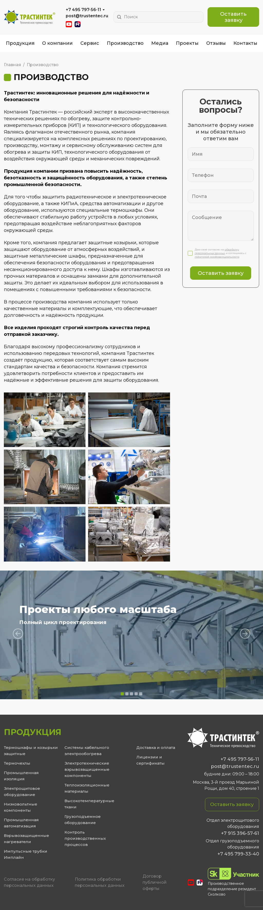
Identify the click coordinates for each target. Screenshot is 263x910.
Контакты (245, 43)
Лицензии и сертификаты (150, 760)
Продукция (20, 43)
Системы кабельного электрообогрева (86, 750)
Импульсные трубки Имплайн (25, 854)
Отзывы (216, 43)
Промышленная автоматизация (21, 822)
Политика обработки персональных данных (100, 882)
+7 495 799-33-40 (238, 854)
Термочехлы (17, 763)
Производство (125, 43)
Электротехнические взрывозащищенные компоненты (86, 769)
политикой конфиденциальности (217, 256)
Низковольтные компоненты (20, 807)
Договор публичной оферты (155, 882)
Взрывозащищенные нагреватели (26, 838)
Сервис (89, 43)
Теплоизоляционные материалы (86, 788)
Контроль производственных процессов (85, 838)
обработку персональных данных (217, 251)
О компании (57, 43)
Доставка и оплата (155, 747)
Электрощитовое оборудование (22, 791)
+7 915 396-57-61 (240, 833)
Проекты (187, 43)
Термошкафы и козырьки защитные (31, 750)
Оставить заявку (233, 17)
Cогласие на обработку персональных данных (29, 882)
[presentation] (18, 633)
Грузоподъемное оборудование (82, 819)
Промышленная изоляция (21, 775)
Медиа (159, 43)
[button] (122, 693)
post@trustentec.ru (87, 15)
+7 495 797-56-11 (83, 9)
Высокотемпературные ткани (89, 803)
